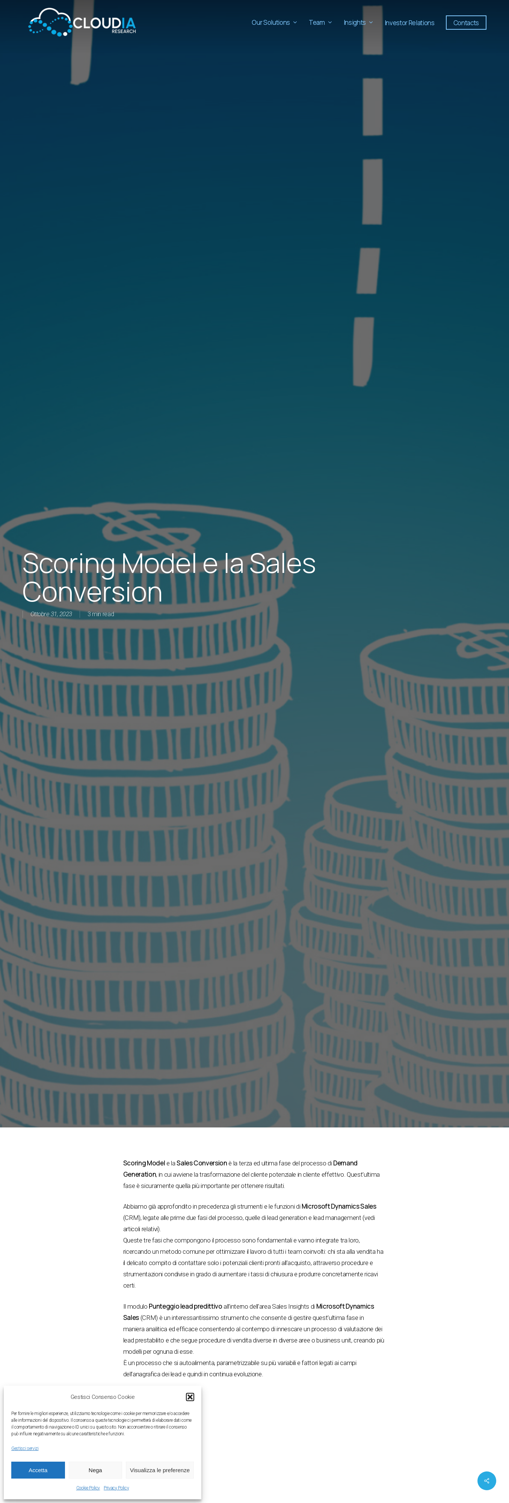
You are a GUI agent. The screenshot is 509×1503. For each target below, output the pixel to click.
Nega (95, 1470)
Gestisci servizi (25, 1448)
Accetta (38, 1470)
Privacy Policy (116, 1488)
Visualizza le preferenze (160, 1470)
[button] (190, 1397)
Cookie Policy (88, 1488)
